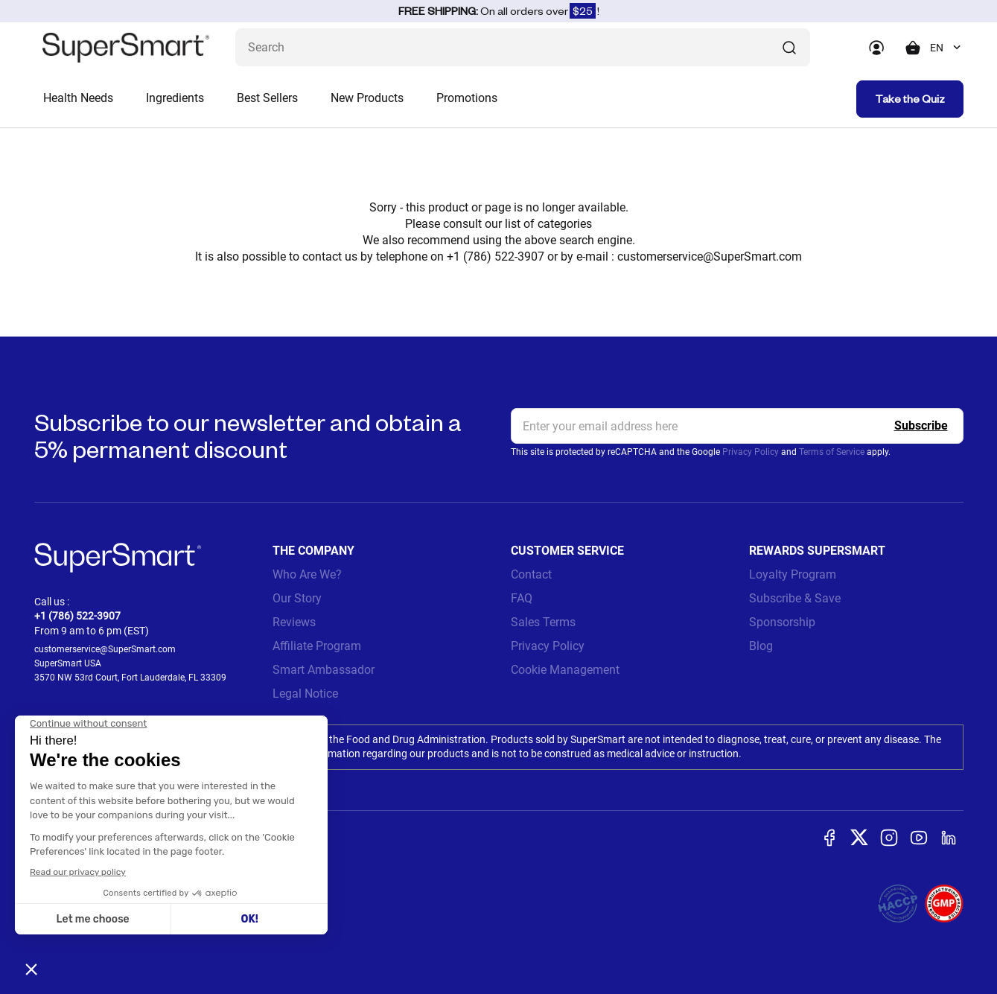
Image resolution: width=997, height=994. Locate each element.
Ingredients (175, 98)
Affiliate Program (317, 646)
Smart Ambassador (324, 670)
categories (565, 224)
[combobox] (946, 47)
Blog (761, 646)
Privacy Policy (750, 452)
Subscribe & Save (795, 598)
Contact (531, 574)
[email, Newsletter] (737, 426)
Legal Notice (305, 693)
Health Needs (78, 98)
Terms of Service (831, 452)
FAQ (521, 598)
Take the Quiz (910, 99)
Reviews (294, 622)
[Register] (921, 426)
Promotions (466, 98)
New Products (367, 98)
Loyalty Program (792, 574)
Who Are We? (307, 574)
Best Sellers (267, 98)
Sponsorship (782, 622)
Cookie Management (565, 670)
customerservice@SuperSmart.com (709, 256)
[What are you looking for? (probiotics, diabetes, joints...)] (522, 47)
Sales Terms (543, 622)
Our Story (297, 598)
